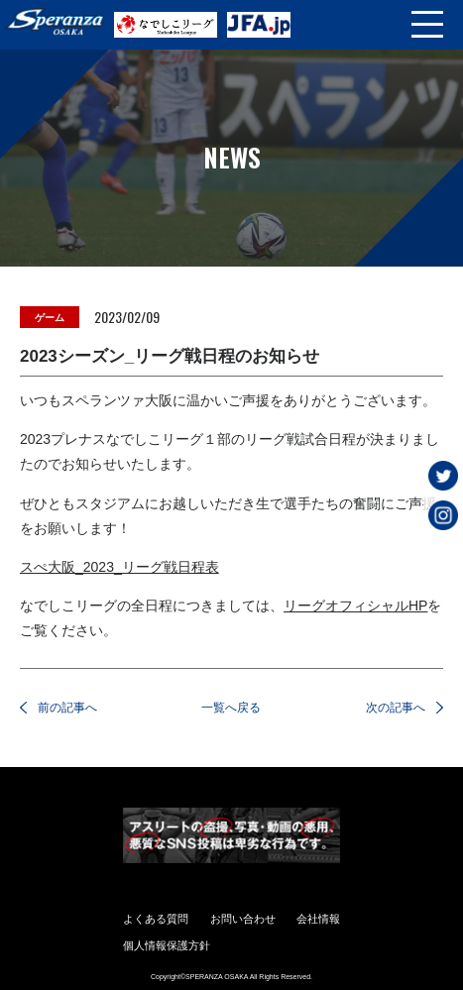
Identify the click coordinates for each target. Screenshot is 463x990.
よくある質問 (155, 919)
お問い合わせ (243, 919)
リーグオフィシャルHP (355, 605)
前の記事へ (67, 708)
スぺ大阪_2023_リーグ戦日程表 (119, 567)
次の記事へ (395, 708)
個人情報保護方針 (166, 945)
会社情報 (318, 919)
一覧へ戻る (231, 708)
